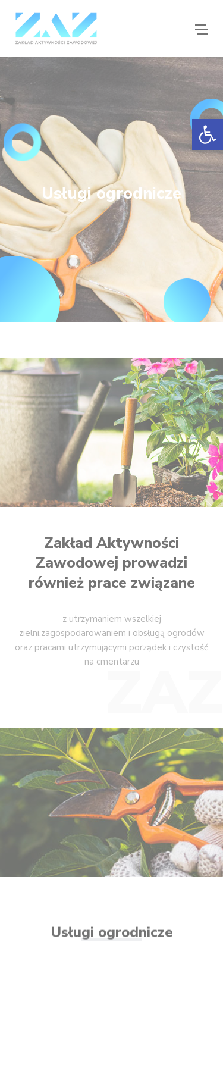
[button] (207, 134)
